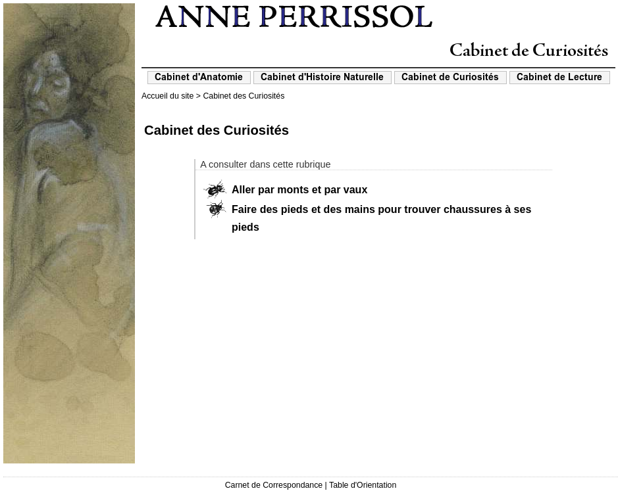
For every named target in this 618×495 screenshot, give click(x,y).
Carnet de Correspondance (274, 485)
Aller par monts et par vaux (299, 189)
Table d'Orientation (362, 485)
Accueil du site (167, 96)
